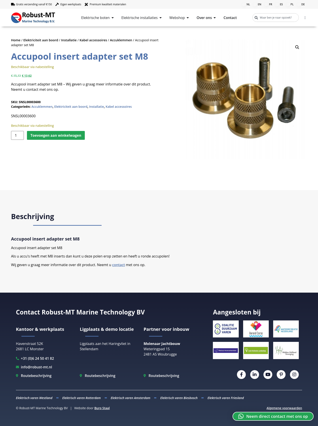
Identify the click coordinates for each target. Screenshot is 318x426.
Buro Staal (102, 408)
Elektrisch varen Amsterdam (130, 398)
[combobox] (275, 17)
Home (16, 40)
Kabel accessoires (93, 40)
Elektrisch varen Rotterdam (81, 398)
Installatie (69, 40)
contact (118, 264)
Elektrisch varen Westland (34, 398)
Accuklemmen (121, 40)
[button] (297, 47)
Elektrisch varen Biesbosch (179, 398)
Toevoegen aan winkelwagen (55, 135)
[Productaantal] (17, 135)
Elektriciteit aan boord (40, 40)
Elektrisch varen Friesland (226, 398)
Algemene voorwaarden (284, 408)
